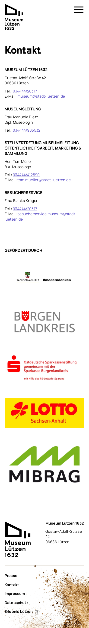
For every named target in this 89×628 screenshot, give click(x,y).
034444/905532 (26, 130)
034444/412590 (26, 174)
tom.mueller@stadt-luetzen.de (43, 179)
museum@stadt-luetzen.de (41, 96)
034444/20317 (25, 91)
